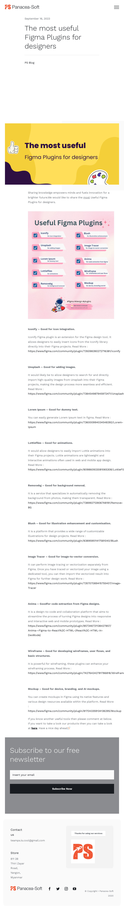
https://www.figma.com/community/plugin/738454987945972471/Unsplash (76, 393)
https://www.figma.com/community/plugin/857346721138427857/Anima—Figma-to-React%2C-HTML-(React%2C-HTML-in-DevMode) (69, 630)
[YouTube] (74, 889)
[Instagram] (66, 889)
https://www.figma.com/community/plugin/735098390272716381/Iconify (74, 351)
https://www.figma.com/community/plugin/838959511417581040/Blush (73, 540)
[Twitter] (58, 889)
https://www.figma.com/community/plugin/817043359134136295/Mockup (74, 711)
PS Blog (29, 62)
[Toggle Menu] (116, 7)
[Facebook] (50, 889)
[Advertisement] (62, 93)
